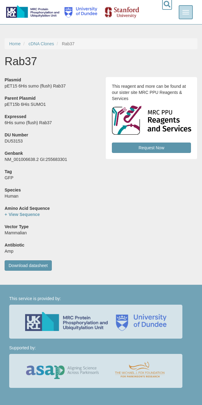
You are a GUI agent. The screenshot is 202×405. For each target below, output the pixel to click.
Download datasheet (28, 265)
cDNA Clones (41, 43)
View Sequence (24, 214)
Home (15, 43)
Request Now (151, 147)
